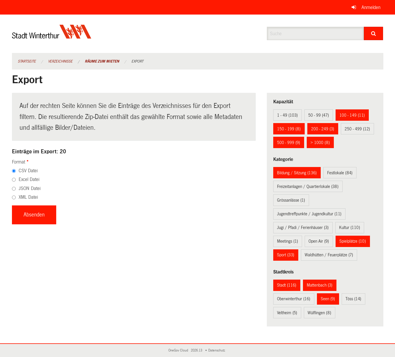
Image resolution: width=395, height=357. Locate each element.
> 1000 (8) (320, 142)
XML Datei (28, 197)
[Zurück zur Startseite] (51, 36)
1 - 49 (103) (287, 115)
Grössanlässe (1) (291, 200)
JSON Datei (29, 188)
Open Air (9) (318, 241)
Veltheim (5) (287, 312)
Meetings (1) (287, 241)
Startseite (27, 61)
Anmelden (371, 7)
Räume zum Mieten (102, 61)
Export (137, 61)
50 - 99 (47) (318, 115)
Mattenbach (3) (319, 285)
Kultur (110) (349, 227)
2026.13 (197, 350)
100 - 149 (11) (352, 115)
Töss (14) (353, 298)
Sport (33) (285, 255)
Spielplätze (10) (352, 241)
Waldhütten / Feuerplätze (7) (329, 255)
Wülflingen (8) (319, 312)
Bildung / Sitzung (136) (297, 172)
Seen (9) (328, 298)
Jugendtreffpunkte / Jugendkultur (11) (309, 214)
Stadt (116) (286, 285)
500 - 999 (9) (288, 142)
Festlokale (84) (339, 172)
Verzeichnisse (60, 61)
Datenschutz (217, 350)
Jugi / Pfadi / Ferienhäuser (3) (303, 227)
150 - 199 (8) (289, 129)
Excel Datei (29, 179)
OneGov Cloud (179, 350)
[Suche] (373, 33)
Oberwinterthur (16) (293, 298)
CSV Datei (28, 170)
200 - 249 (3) (322, 129)
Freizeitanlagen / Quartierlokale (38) (307, 186)
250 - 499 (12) (357, 129)
